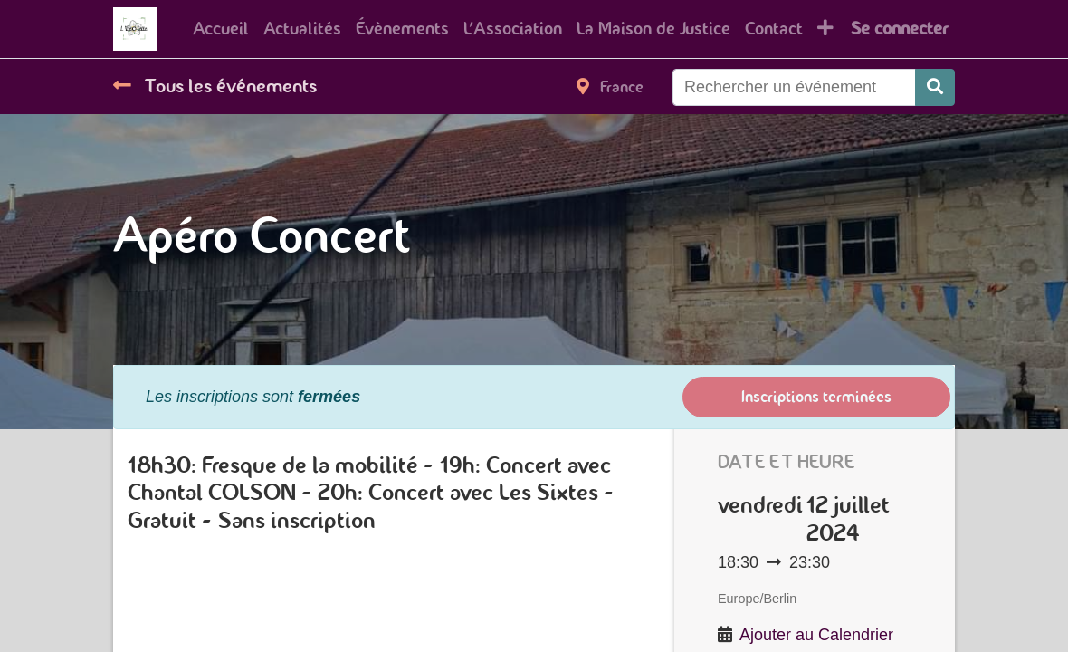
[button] (825, 29)
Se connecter (899, 28)
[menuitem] (221, 29)
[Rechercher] (935, 87)
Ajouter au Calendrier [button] (816, 635)
